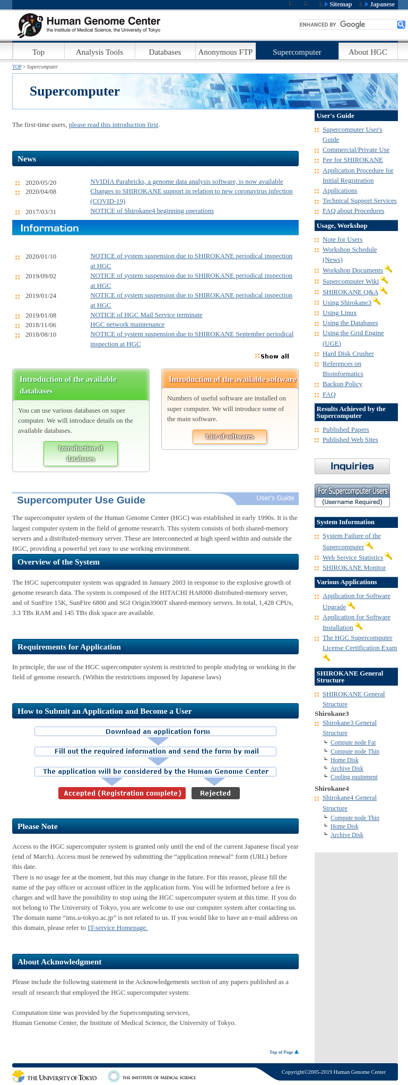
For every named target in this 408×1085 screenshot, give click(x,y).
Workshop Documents (353, 270)
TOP (17, 67)
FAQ (329, 394)
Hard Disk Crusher (348, 353)
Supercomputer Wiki (351, 281)
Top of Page (284, 1052)
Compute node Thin (355, 751)
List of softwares (230, 436)
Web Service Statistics (353, 557)
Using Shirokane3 (347, 302)
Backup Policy (342, 384)
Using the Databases (350, 323)
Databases (165, 52)
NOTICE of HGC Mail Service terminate (146, 315)
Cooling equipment (354, 777)
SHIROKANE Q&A (350, 292)
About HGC (368, 52)
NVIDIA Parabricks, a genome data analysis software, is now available (186, 181)
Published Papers (346, 429)
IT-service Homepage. (117, 928)
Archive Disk (347, 768)
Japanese (380, 4)
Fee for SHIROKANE (353, 160)
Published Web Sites (350, 439)
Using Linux (340, 313)
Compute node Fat (353, 742)
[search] (348, 24)
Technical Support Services (360, 200)
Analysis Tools (99, 52)
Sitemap (338, 4)
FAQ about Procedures (353, 211)
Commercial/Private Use (356, 149)
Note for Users (342, 239)
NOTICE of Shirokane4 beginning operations (152, 211)
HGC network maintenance (127, 324)
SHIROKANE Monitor (354, 567)
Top (38, 52)
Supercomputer (297, 52)
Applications (340, 190)
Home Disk (345, 760)
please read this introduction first (113, 125)
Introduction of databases (80, 453)
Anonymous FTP (225, 52)
